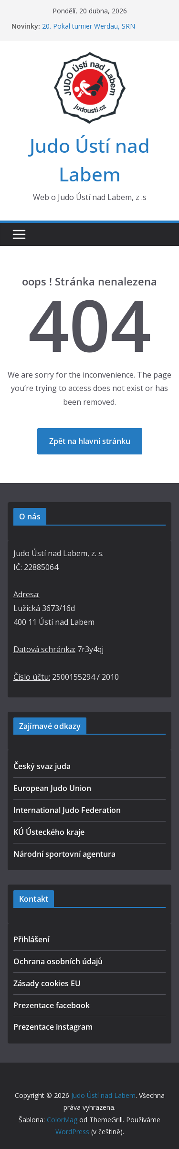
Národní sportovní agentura (64, 854)
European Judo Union (52, 788)
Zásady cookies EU (47, 983)
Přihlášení (31, 939)
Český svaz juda (42, 766)
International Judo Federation (67, 810)
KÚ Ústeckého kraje (48, 832)
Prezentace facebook (51, 1005)
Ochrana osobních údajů (58, 961)
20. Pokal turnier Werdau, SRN (88, 26)
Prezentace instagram (53, 1027)
